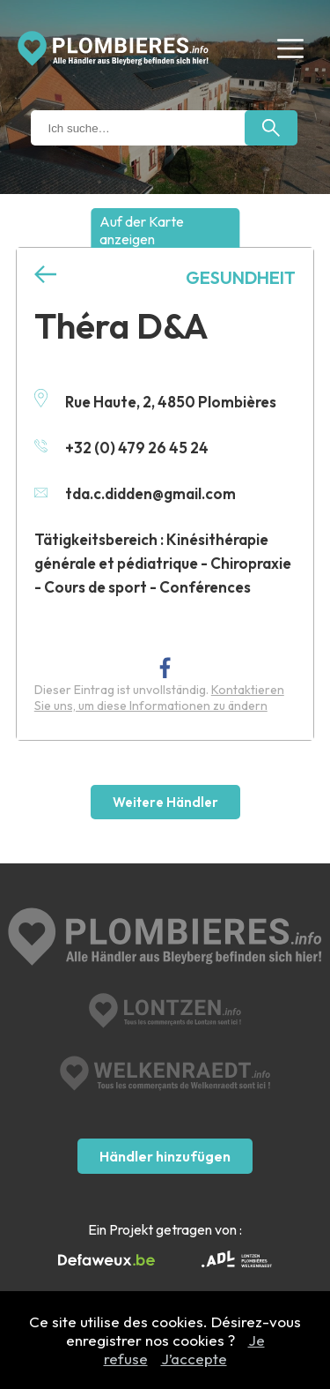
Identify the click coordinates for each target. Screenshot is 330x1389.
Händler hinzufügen (165, 1156)
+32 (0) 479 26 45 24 (121, 447)
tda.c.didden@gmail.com (135, 493)
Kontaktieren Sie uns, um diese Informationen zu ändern (159, 697)
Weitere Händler (165, 802)
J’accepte (194, 1358)
